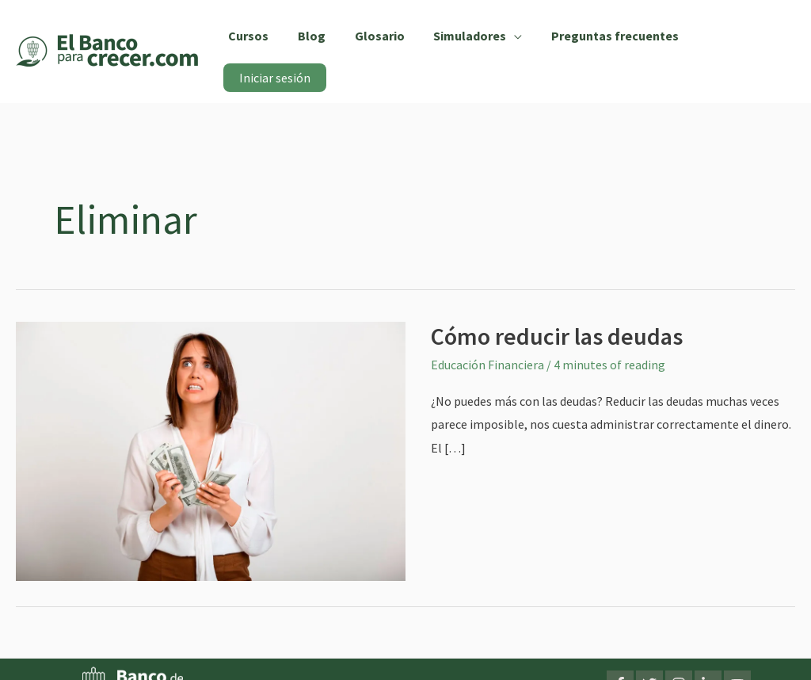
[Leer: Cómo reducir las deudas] (211, 426)
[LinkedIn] (708, 659)
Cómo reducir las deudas (557, 311)
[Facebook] (620, 659)
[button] (473, 38)
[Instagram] (678, 659)
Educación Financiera (487, 340)
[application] (509, 38)
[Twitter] (649, 659)
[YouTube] (737, 659)
